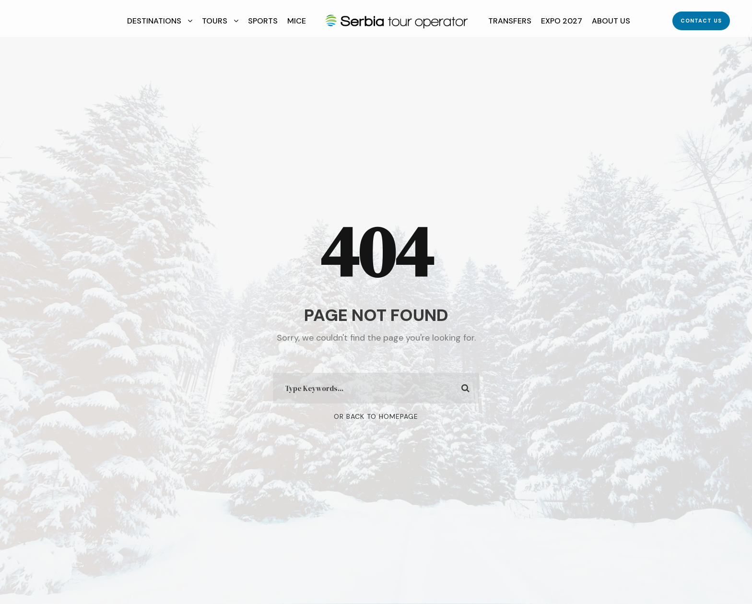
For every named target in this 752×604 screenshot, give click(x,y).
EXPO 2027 (561, 21)
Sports (263, 21)
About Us (611, 21)
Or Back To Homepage (376, 416)
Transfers (509, 21)
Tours (214, 21)
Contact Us (701, 20)
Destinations (154, 21)
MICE (296, 21)
